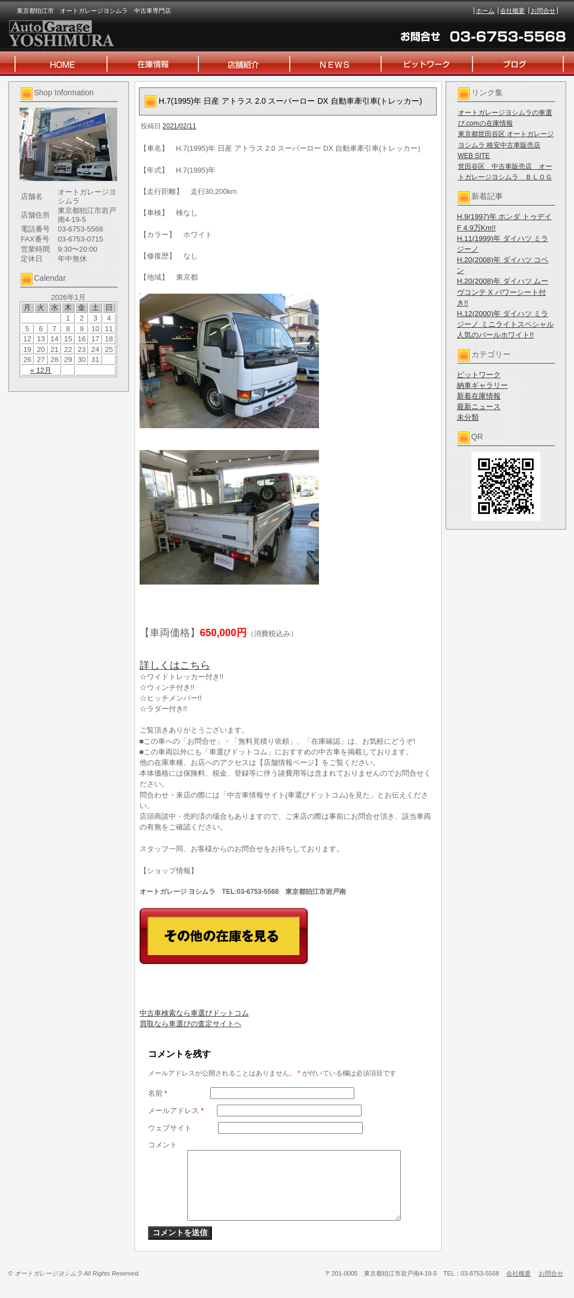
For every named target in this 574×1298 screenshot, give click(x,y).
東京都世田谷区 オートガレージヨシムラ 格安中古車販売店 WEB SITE (506, 144)
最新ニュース (479, 406)
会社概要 (512, 10)
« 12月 (41, 370)
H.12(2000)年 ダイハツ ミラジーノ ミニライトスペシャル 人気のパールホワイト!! (505, 324)
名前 (158, 1093)
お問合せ (543, 10)
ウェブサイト (170, 1128)
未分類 (468, 417)
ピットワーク (479, 374)
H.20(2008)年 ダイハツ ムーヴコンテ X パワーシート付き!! (502, 292)
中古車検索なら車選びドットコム (194, 1013)
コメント (162, 1145)
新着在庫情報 (479, 396)
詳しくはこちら (175, 665)
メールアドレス (176, 1110)
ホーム (485, 10)
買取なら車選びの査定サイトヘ (191, 1023)
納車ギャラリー (482, 385)
